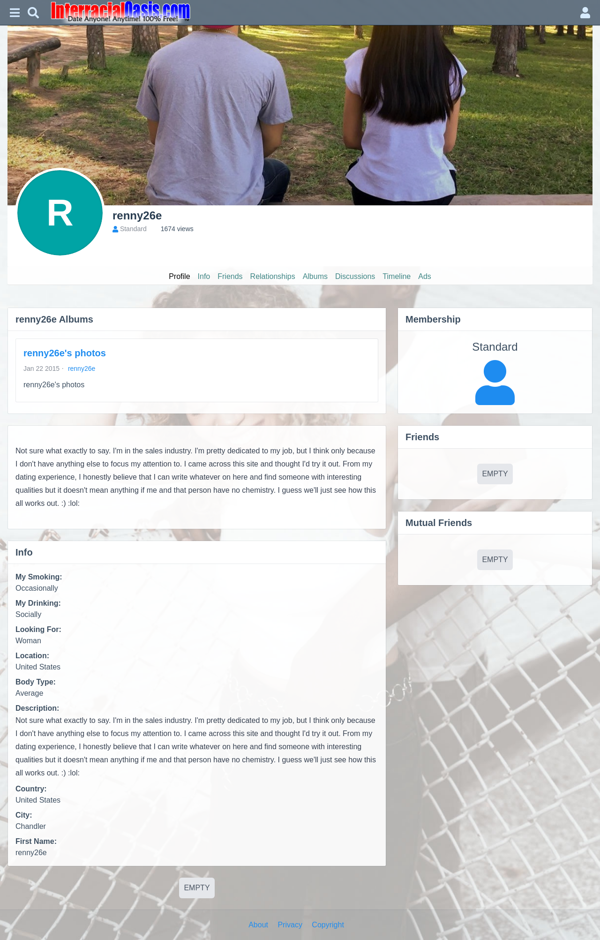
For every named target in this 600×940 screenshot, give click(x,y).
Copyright (328, 925)
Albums (315, 276)
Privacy (290, 925)
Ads (424, 276)
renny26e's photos (64, 353)
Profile (179, 276)
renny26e (81, 368)
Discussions (355, 276)
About (258, 925)
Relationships (272, 276)
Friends (230, 276)
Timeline (396, 276)
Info (204, 276)
